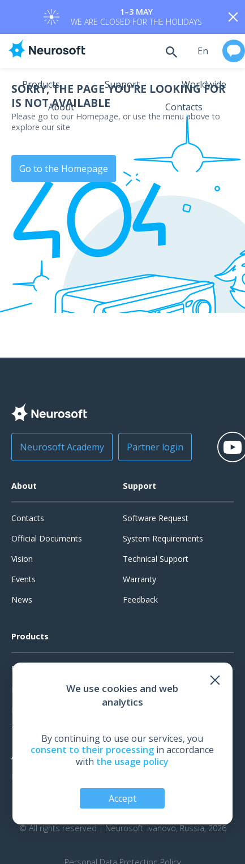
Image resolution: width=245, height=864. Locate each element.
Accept (122, 798)
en (202, 50)
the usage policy (132, 761)
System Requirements (163, 538)
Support (122, 84)
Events (23, 579)
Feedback (140, 599)
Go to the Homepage (63, 168)
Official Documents (46, 538)
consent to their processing (92, 749)
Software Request (155, 518)
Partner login (155, 447)
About (61, 107)
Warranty (139, 579)
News (21, 599)
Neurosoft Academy (62, 447)
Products (41, 84)
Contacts (184, 107)
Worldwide (204, 84)
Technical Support (155, 558)
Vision (22, 558)
